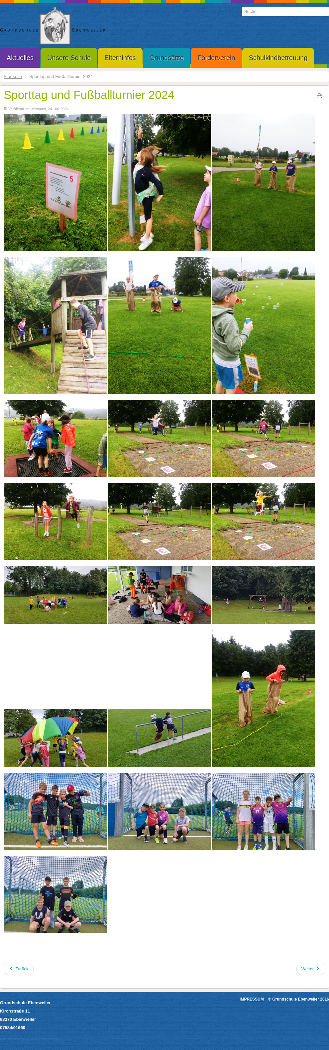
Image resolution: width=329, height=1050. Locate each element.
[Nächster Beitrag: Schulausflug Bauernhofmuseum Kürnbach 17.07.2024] (310, 969)
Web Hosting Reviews (46, 1039)
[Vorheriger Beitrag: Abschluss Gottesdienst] (19, 969)
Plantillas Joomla (12, 1039)
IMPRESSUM (252, 999)
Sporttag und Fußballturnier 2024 (89, 94)
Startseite (13, 76)
